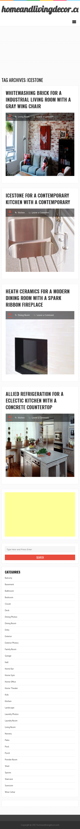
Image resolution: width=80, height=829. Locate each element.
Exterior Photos (12, 642)
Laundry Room (11, 720)
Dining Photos (11, 617)
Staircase (9, 779)
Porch (7, 753)
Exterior (8, 636)
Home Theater (11, 688)
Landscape (9, 707)
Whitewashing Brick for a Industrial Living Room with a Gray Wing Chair (38, 99)
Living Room (23, 116)
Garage (8, 655)
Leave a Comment (44, 116)
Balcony (8, 578)
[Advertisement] (40, 50)
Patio (7, 740)
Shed (7, 766)
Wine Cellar (10, 792)
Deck (7, 610)
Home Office (10, 681)
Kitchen (21, 212)
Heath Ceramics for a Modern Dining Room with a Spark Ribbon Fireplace (38, 298)
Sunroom (9, 785)
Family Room (10, 649)
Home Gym (10, 675)
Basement (9, 584)
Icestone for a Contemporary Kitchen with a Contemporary (38, 199)
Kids (7, 694)
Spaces (8, 772)
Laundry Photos (12, 714)
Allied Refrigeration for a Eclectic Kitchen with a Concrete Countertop (34, 400)
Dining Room (24, 315)
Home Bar (9, 668)
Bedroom (9, 597)
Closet (8, 604)
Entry (7, 630)
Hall (6, 662)
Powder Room (11, 759)
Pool (7, 746)
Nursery (8, 733)
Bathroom (9, 591)
